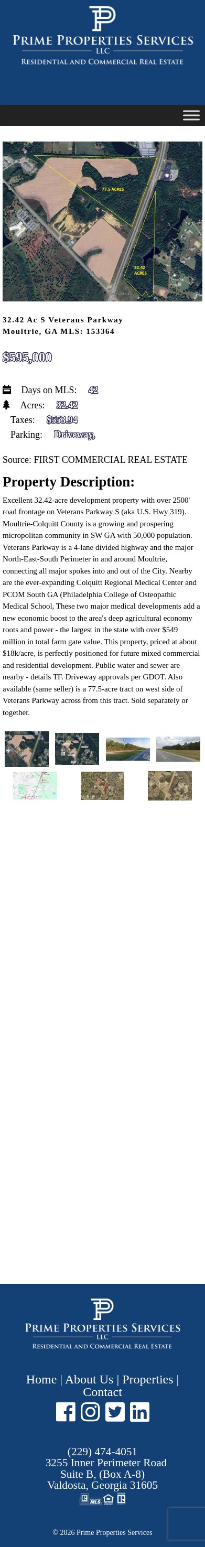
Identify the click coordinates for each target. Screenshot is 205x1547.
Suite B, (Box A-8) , (106, 1473)
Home (43, 1379)
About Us (89, 1379)
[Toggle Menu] (191, 115)
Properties (147, 1379)
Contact (102, 1392)
